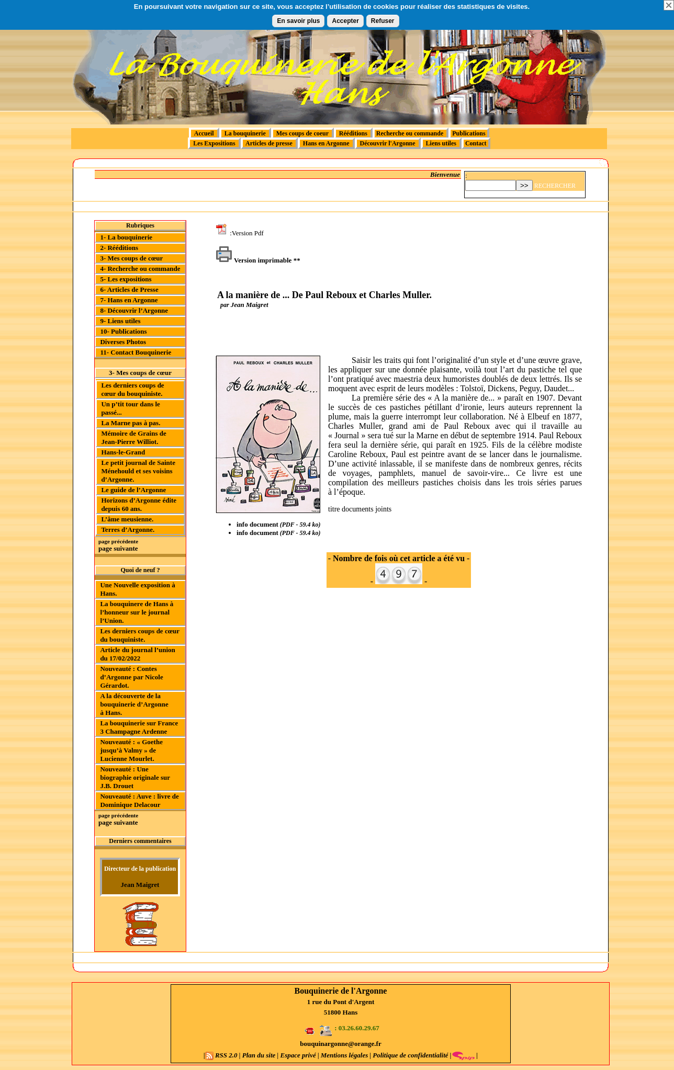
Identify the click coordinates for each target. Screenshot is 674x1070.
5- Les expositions (125, 279)
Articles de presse (269, 143)
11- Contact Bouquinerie (135, 352)
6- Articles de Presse (129, 289)
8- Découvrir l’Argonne (134, 310)
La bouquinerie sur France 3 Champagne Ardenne (139, 727)
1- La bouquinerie (126, 237)
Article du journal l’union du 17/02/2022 (137, 654)
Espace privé (298, 1055)
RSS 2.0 (222, 1055)
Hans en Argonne (326, 143)
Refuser (383, 21)
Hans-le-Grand (123, 452)
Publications (469, 133)
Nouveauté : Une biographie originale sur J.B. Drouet (135, 777)
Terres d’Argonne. (127, 529)
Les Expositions (214, 143)
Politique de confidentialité (409, 1055)
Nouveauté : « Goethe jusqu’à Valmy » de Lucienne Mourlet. (131, 750)
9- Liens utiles (120, 321)
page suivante (118, 548)
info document (257, 524)
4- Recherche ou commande (140, 268)
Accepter (345, 21)
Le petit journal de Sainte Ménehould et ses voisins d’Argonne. (138, 471)
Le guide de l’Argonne (133, 490)
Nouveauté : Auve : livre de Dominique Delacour (139, 800)
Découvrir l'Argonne (388, 143)
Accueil (204, 133)
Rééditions (353, 133)
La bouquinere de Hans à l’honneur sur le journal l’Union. (136, 612)
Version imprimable (253, 260)
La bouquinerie (245, 133)
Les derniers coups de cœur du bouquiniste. (132, 389)
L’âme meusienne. (127, 519)
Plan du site (259, 1055)
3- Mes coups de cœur (131, 258)
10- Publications (123, 331)
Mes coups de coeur (302, 133)
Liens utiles (441, 143)
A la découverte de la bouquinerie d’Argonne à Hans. (134, 704)
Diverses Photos (123, 342)
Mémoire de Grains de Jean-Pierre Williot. (133, 437)
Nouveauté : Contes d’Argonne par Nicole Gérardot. (131, 677)
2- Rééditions (119, 248)
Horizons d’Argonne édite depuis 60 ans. (138, 504)
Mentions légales (344, 1055)
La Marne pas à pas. (130, 423)
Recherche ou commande (410, 133)
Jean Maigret (140, 885)
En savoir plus (298, 21)
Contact (476, 143)
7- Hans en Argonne (129, 300)
